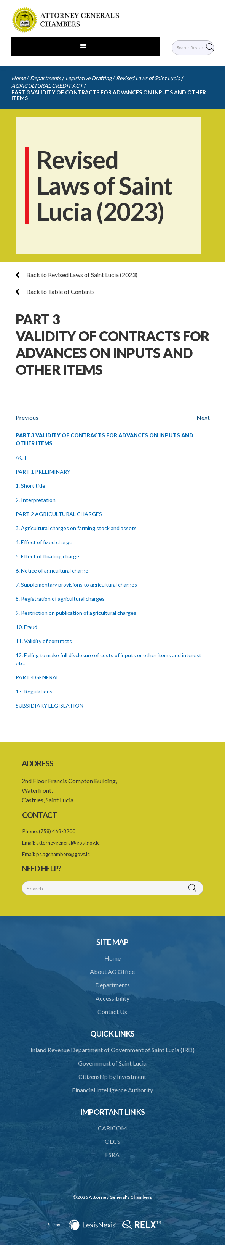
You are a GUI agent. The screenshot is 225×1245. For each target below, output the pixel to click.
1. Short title (30, 485)
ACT (21, 457)
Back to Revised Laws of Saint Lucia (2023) (76, 274)
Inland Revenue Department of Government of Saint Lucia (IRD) (112, 1049)
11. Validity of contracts (44, 641)
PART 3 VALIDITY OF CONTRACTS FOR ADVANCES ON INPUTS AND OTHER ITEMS (108, 95)
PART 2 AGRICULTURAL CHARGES (59, 514)
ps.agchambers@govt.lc (63, 854)
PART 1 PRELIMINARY (43, 471)
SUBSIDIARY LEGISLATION (49, 705)
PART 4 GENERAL (37, 677)
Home (18, 78)
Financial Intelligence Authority (112, 1089)
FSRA (112, 1154)
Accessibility (112, 998)
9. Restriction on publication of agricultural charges (76, 613)
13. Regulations (34, 691)
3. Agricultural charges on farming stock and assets (76, 528)
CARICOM (112, 1128)
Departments (45, 78)
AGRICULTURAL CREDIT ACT (47, 86)
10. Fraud (26, 627)
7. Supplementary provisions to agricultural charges (76, 584)
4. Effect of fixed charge (44, 542)
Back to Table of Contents (55, 291)
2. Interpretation (36, 500)
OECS (112, 1141)
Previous (27, 417)
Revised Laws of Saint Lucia (148, 78)
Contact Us (112, 1011)
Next (203, 417)
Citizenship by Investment (112, 1076)
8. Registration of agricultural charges (60, 598)
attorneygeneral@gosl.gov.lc (68, 843)
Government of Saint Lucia (112, 1063)
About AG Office (112, 971)
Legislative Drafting (88, 78)
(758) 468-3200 (57, 831)
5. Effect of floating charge (47, 556)
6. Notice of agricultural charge (52, 570)
